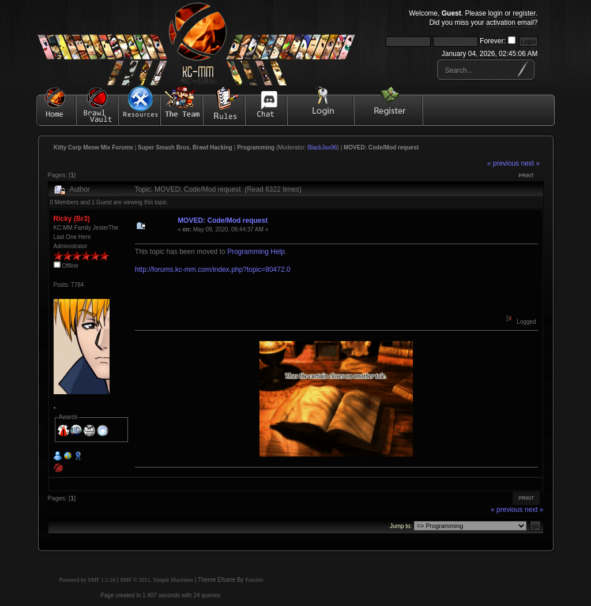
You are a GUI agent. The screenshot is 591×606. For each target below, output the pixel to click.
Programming (255, 147)
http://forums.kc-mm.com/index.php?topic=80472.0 (213, 269)
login (495, 13)
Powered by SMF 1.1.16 (87, 580)
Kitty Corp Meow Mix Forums (93, 147)
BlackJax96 (322, 147)
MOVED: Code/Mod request (381, 147)
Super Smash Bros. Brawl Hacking (185, 147)
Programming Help (256, 252)
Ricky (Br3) (72, 219)
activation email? (511, 22)
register (524, 13)
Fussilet (254, 580)
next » (530, 163)
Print (526, 175)
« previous (503, 163)
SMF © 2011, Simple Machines (156, 580)
